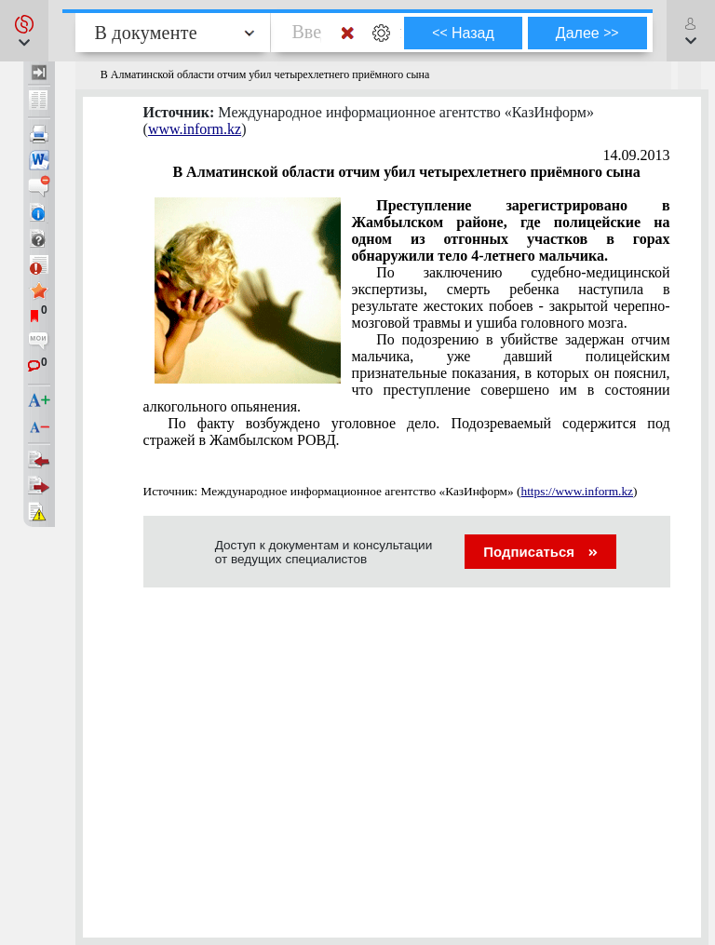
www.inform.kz (194, 129)
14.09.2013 (636, 155)
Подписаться (540, 552)
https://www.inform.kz (576, 491)
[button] (24, 30)
